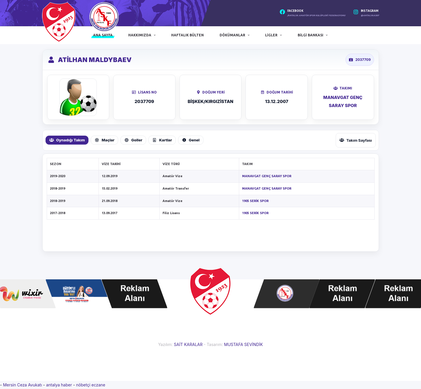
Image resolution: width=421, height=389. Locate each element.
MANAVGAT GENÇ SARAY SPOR (266, 176)
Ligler (271, 35)
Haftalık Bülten (187, 35)
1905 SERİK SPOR (255, 201)
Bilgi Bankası (310, 35)
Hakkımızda (139, 35)
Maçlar (104, 140)
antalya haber (59, 384)
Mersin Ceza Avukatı (23, 384)
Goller (133, 140)
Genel (191, 140)
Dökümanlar (232, 35)
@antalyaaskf (370, 15)
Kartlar (162, 140)
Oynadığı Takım (67, 140)
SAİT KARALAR (188, 344)
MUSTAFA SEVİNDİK (243, 344)
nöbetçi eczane (90, 384)
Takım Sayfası (355, 140)
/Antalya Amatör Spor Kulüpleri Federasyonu (316, 15)
